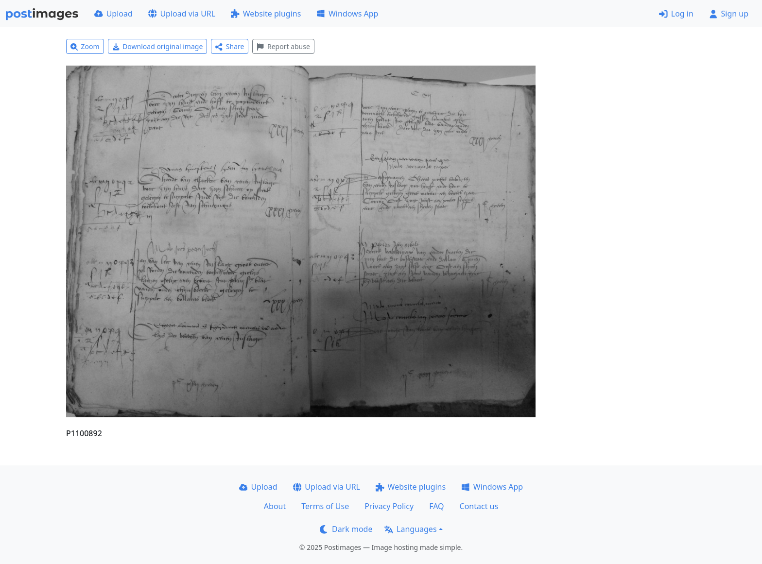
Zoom (85, 46)
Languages (410, 529)
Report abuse (283, 46)
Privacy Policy (389, 506)
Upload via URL (181, 13)
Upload (113, 13)
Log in (676, 13)
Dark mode (346, 529)
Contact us (479, 506)
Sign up (728, 13)
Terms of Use (325, 506)
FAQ (436, 506)
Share (229, 46)
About (275, 506)
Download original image (157, 46)
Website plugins (266, 13)
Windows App (347, 13)
